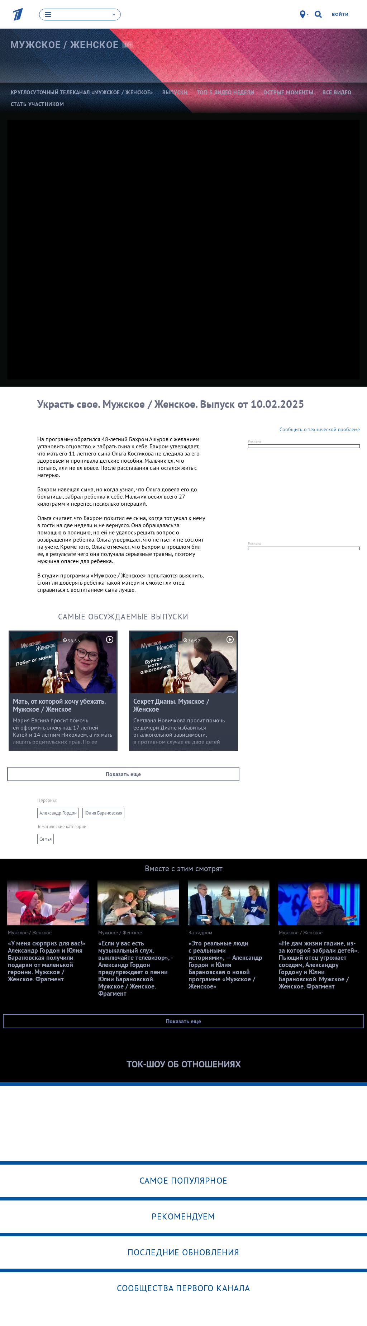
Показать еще (123, 773)
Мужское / (64, 44)
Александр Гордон (58, 813)
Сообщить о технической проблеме (320, 429)
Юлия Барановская (103, 813)
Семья (45, 839)
